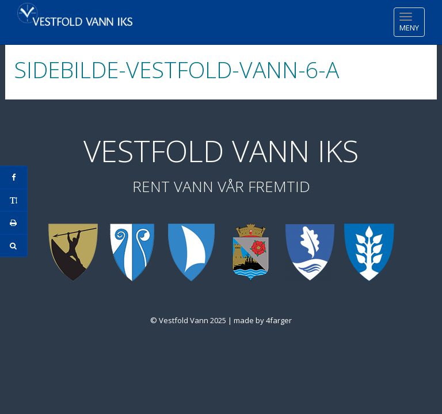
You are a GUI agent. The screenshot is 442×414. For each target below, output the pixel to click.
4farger (279, 320)
